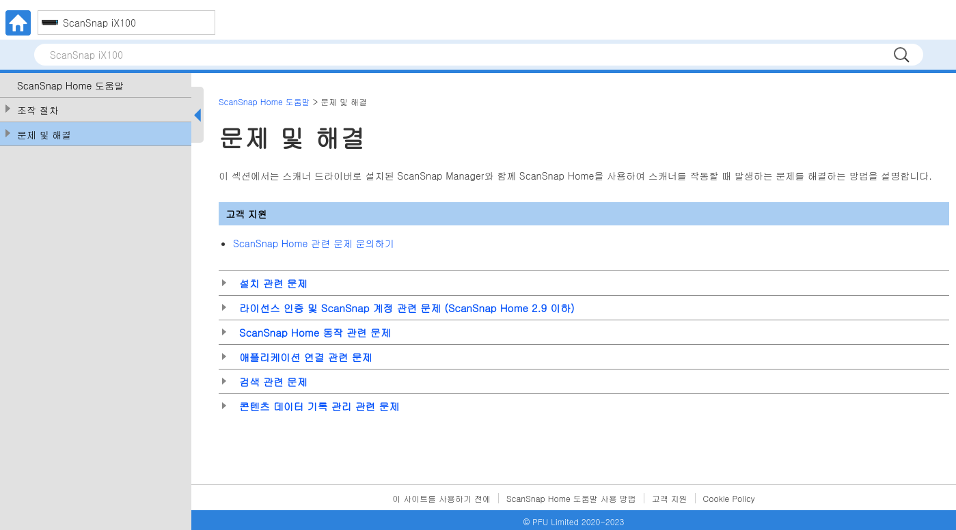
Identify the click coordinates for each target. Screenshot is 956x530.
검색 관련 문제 (273, 381)
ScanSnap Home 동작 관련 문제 (315, 332)
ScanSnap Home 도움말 (70, 85)
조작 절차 (38, 110)
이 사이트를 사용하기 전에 (441, 498)
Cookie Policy (729, 498)
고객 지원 (669, 498)
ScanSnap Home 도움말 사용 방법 (571, 498)
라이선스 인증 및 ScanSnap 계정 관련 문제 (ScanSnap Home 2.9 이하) (407, 308)
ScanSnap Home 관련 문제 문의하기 (313, 243)
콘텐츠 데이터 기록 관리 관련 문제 (319, 406)
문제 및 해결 (44, 134)
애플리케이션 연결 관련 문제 (305, 357)
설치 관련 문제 (273, 283)
